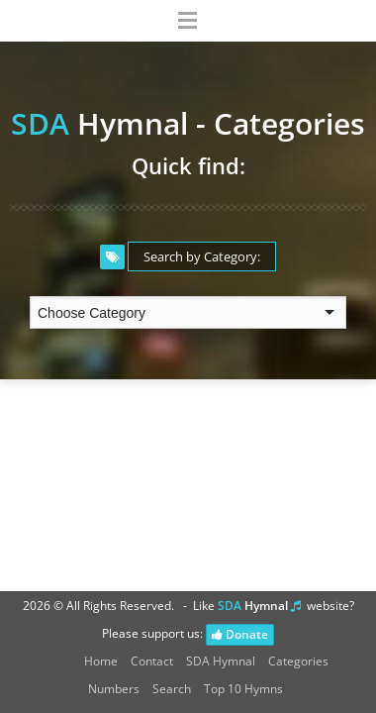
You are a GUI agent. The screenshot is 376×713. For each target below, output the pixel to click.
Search (171, 688)
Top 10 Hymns (243, 688)
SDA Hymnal (220, 661)
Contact (152, 661)
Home (101, 661)
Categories (298, 661)
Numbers (114, 688)
